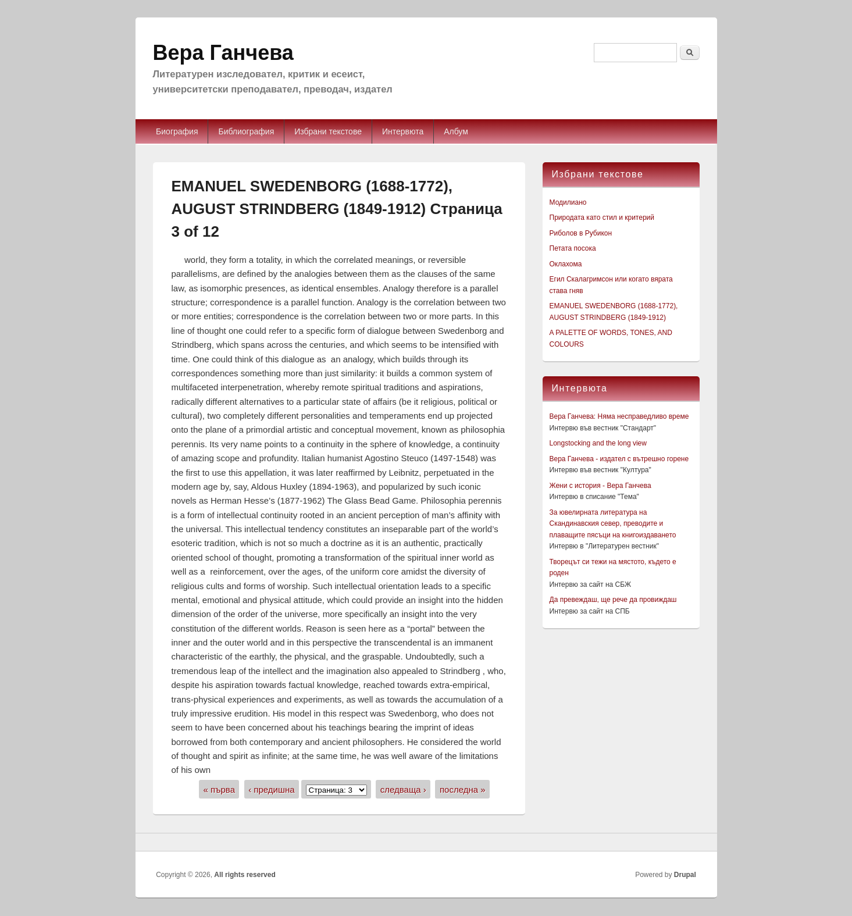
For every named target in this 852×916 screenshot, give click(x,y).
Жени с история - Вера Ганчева (600, 486)
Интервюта (402, 131)
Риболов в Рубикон (581, 233)
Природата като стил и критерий (602, 217)
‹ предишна (271, 789)
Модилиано (568, 202)
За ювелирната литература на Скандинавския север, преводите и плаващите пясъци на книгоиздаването (613, 523)
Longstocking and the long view (598, 443)
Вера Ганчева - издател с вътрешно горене (619, 459)
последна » (463, 789)
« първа (219, 789)
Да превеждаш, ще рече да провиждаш (613, 600)
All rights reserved (244, 875)
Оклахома (566, 264)
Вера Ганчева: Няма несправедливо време (619, 416)
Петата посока (573, 248)
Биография (177, 131)
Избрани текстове (328, 131)
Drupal (685, 875)
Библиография (246, 131)
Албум (456, 131)
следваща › (403, 789)
